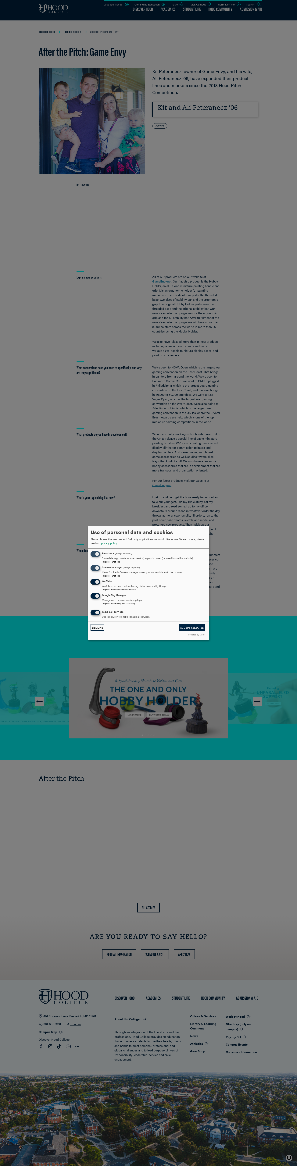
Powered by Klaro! (196, 634)
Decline (97, 627)
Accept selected (192, 627)
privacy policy (109, 543)
